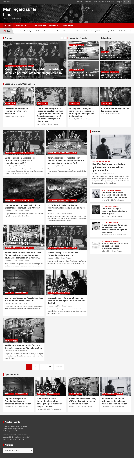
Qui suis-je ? (110, 2)
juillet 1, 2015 (106, 251)
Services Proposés (98, 2)
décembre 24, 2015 (108, 235)
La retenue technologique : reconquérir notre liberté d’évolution (17, 111)
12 (50, 367)
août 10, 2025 (9, 116)
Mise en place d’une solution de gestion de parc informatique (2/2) (115, 246)
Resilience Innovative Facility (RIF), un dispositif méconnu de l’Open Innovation (23, 346)
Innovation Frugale (78, 38)
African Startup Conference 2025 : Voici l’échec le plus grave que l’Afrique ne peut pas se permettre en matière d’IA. (23, 255)
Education (106, 38)
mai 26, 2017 (106, 216)
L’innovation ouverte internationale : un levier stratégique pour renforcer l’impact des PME (67, 300)
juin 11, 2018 (73, 57)
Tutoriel (107, 161)
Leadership (114, 72)
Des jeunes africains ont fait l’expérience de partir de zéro (82, 73)
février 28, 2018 (106, 77)
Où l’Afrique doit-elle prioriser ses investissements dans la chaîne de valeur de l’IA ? (66, 208)
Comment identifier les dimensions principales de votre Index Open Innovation (115, 194)
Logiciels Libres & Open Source (20, 84)
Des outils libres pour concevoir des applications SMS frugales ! (114, 211)
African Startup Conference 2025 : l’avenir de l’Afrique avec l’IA (63, 254)
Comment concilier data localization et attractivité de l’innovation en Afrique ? (23, 206)
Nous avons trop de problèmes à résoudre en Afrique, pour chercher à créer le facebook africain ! (83, 51)
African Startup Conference (16, 66)
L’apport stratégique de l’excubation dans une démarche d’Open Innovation (24, 299)
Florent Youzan (24, 76)
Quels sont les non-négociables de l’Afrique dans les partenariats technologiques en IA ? (34, 71)
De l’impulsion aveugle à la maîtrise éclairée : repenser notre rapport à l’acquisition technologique (82, 112)
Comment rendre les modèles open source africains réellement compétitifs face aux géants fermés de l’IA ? (66, 160)
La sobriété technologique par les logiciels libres (115, 109)
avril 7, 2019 (105, 114)
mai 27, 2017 (73, 77)
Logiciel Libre (10, 103)
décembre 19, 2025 (11, 76)
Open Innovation (21, 293)
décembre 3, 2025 (11, 303)
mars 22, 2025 (41, 124)
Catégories (87, 2)
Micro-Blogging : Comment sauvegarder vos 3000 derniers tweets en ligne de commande (114, 228)
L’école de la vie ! (109, 55)
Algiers (31, 66)
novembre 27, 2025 (54, 306)
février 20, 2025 (74, 119)
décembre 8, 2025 (53, 258)
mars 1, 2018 (105, 57)
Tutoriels (96, 131)
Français (119, 2)
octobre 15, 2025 (10, 351)
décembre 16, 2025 (11, 261)
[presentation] (62, 38)
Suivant (59, 367)
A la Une (8, 38)
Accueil (79, 2)
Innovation (9, 293)
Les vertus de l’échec (110, 75)
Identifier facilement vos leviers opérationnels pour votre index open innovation (108, 167)
